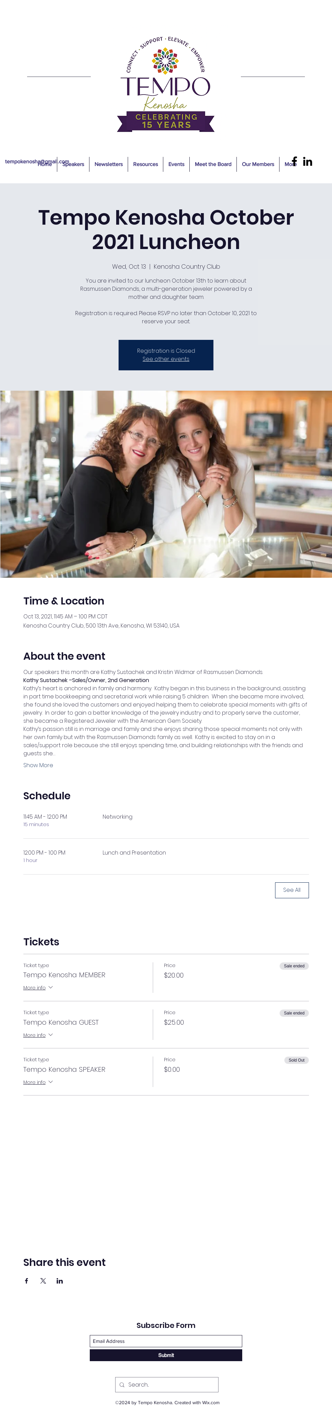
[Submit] (166, 1355)
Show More (38, 765)
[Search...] (166, 1384)
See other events (166, 359)
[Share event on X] (43, 1281)
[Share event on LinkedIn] (60, 1281)
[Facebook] (294, 161)
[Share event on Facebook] (26, 1281)
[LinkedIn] (307, 161)
